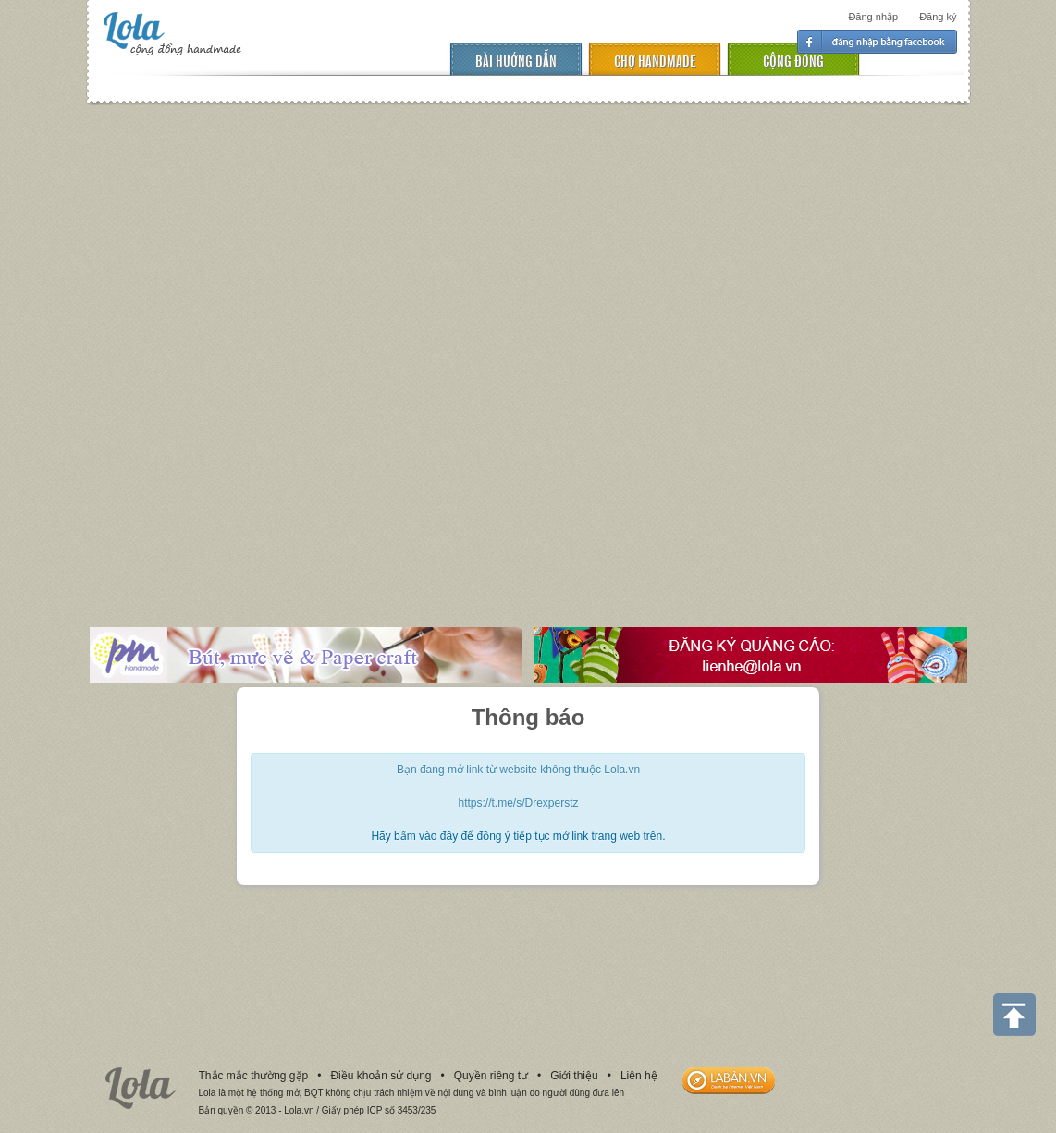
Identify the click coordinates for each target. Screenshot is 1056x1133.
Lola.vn (140, 1088)
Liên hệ (638, 1075)
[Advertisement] (204, 351)
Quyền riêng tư (491, 1075)
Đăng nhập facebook (877, 42)
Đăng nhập (873, 16)
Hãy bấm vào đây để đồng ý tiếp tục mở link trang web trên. (518, 836)
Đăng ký (937, 16)
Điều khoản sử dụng (380, 1075)
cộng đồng (793, 59)
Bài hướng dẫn (516, 59)
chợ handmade (654, 59)
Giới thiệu (573, 1075)
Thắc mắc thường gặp (254, 1075)
